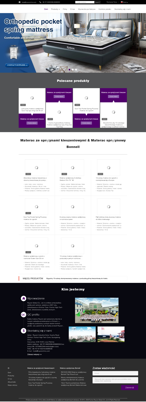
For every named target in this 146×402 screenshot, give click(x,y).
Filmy (65, 9)
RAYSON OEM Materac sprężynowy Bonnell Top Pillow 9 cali (73, 373)
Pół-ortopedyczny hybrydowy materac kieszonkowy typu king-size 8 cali (41, 373)
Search (97, 2)
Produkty (54, 9)
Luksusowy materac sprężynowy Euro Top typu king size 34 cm (32, 109)
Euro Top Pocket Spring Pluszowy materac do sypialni (86, 109)
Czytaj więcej (32, 123)
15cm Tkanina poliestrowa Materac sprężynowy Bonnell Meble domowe (73, 384)
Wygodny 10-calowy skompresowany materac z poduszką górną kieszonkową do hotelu (76, 278)
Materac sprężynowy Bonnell (70, 368)
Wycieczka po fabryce (86, 9)
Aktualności (12, 382)
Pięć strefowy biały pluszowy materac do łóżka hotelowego (108, 218)
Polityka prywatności (32, 400)
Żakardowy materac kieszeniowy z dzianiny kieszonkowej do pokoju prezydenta (35, 179)
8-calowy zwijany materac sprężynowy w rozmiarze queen (72, 218)
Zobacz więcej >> (34, 354)
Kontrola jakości (105, 9)
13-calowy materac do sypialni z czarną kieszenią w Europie (107, 179)
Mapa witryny (12, 385)
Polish (125, 2)
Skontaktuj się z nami (122, 9)
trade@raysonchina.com (29, 2)
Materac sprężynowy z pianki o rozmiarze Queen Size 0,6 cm (34, 257)
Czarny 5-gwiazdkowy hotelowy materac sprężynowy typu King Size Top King (59, 125)
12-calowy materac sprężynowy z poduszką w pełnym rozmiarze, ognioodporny (71, 257)
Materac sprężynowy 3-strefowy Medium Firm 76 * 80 (70, 179)
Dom (46, 9)
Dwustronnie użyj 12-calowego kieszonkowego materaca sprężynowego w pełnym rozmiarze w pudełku (113, 125)
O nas (72, 9)
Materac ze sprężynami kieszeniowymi (35, 119)
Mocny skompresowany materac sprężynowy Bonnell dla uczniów (72, 379)
